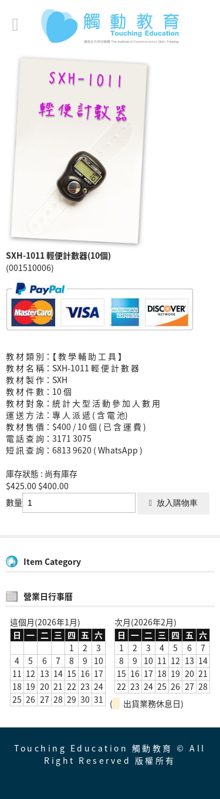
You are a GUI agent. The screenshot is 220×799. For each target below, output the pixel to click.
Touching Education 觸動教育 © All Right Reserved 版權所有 (110, 754)
